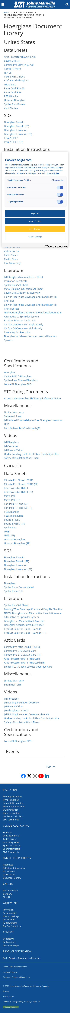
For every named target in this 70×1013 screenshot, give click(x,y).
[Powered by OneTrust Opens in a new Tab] (55, 245)
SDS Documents (11, 819)
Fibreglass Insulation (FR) (18, 569)
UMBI (7, 531)
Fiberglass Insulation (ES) (18, 134)
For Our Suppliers (12, 926)
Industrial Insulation (13, 803)
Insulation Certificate (15, 281)
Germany (7, 893)
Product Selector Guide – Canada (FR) (25, 632)
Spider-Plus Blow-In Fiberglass (21, 380)
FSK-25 (8, 72)
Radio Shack (11, 255)
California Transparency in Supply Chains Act (21, 1001)
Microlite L (10, 84)
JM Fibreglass (11, 698)
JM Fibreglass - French (16, 710)
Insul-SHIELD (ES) (13, 142)
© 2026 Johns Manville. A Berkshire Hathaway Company (26, 986)
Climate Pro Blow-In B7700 (19, 64)
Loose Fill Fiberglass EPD (18, 384)
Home (6, 12)
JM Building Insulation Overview (21, 702)
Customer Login (11, 945)
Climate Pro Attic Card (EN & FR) (22, 647)
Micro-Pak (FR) (12, 500)
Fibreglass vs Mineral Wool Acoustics (24, 621)
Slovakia (7, 897)
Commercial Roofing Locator (15, 966)
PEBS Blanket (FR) (13, 515)
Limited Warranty (14, 412)
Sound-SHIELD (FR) (14, 523)
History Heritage (11, 916)
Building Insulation (23, 12)
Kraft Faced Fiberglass (16, 80)
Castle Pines (11, 259)
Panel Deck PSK (12, 92)
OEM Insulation (10, 809)
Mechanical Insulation (14, 806)
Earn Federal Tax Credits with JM (22, 428)
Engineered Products (17, 858)
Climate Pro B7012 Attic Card (20, 650)
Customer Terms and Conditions (16, 977)
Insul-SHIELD (11, 138)
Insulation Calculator (13, 816)
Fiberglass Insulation (15, 130)
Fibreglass (9, 583)
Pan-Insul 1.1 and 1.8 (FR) (18, 507)
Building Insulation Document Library (22, 15)
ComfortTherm (12, 68)
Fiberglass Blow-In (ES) (16, 126)
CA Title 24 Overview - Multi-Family (23, 328)
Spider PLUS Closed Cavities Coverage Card (28, 666)
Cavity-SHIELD (12, 61)
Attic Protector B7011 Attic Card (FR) (24, 662)
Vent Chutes (11, 108)
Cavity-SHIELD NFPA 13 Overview (22, 292)
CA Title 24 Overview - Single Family (23, 324)
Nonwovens (9, 871)
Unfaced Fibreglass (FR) (17, 543)
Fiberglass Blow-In (14, 122)
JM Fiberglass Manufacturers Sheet (23, 277)
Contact (8, 932)
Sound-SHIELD (12, 519)
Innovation (8, 909)
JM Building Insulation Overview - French (26, 714)
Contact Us (8, 938)
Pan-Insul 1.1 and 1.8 (15, 504)
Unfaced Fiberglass (14, 100)
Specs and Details (12, 845)
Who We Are (10, 903)
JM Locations (9, 942)
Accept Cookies (35, 221)
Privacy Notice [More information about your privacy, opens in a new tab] (53, 173)
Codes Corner (10, 839)
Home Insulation (11, 813)
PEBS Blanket (11, 96)
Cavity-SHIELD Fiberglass (18, 376)
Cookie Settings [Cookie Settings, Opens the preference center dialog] (35, 237)
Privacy (6, 991)
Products (7, 832)
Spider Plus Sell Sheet (16, 285)
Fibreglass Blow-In (14, 557)
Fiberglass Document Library (18, 17)
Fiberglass (10, 372)
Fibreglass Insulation (16, 565)
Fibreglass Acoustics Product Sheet (24, 625)
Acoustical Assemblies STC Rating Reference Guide (32, 398)
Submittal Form (13, 416)
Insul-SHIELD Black (14, 76)
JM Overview (11, 446)
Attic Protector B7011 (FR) (18, 492)
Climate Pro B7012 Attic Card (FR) (22, 654)
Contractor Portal (11, 835)
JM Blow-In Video (13, 450)
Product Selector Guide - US (19, 320)
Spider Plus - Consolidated (19, 587)
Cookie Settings (10, 1007)
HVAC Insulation (11, 799)
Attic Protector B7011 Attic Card (22, 658)
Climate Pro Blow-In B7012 (19, 480)
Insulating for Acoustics (17, 332)
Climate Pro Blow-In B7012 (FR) (21, 484)
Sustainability (10, 913)
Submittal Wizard (11, 848)
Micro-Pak (9, 496)
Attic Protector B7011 (16, 488)
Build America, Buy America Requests (22, 958)
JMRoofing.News (11, 842)
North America (10, 890)
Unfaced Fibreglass (14, 539)
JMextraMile (9, 874)
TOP (48, 766)
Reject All (35, 213)
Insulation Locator (10, 972)
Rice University (12, 263)
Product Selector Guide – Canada (22, 629)
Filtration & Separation (14, 868)
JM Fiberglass (11, 442)
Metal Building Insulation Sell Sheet (23, 289)
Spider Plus (10, 527)
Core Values (9, 919)
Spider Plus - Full (13, 591)
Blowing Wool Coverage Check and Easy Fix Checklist (33, 609)
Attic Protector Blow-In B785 (20, 56)
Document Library (12, 877)
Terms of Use (8, 996)
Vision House (11, 251)
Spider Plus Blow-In (15, 104)
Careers (8, 884)
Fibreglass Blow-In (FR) (16, 561)
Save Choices (35, 229)
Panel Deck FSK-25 (14, 88)
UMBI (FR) (9, 535)
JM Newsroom (10, 922)
